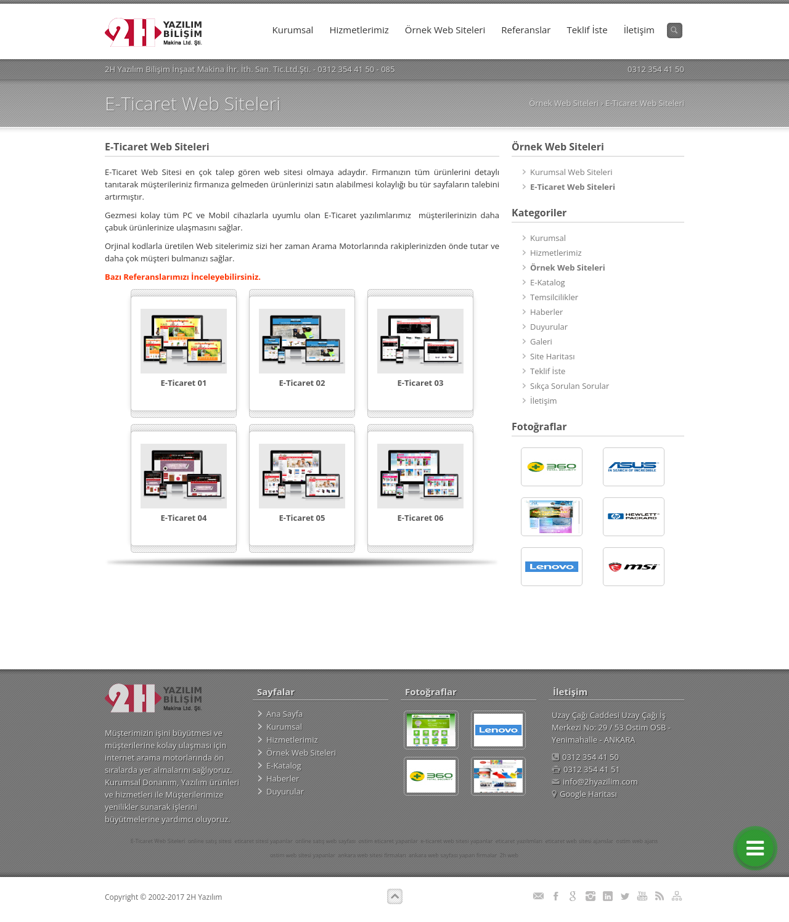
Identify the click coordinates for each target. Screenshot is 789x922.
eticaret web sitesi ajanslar (579, 841)
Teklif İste (586, 29)
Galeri (541, 341)
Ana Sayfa (284, 713)
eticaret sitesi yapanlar (263, 841)
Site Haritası (552, 356)
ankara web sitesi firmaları (372, 855)
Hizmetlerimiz (358, 29)
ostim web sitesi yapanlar (302, 855)
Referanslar (525, 29)
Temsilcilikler (554, 297)
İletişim (639, 29)
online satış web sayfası (325, 841)
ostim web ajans (637, 841)
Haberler (546, 311)
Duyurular (549, 326)
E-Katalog (547, 282)
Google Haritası (584, 793)
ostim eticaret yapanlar (387, 841)
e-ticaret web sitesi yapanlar (456, 841)
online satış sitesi (210, 841)
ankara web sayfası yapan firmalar (453, 855)
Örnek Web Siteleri (445, 29)
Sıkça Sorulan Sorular (569, 385)
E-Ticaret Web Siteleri (644, 102)
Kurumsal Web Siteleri (571, 171)
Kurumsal (293, 29)
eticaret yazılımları (519, 841)
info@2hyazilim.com (595, 781)
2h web (508, 855)
